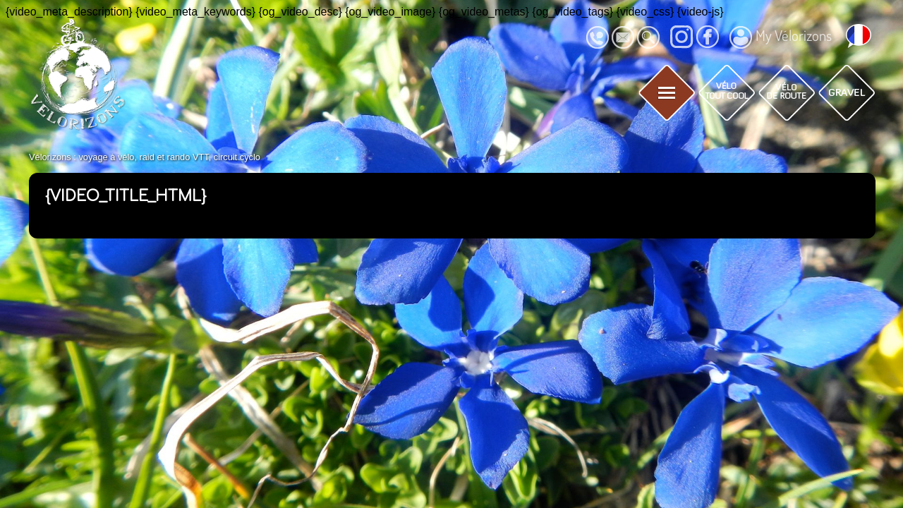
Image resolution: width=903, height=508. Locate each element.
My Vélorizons (780, 37)
